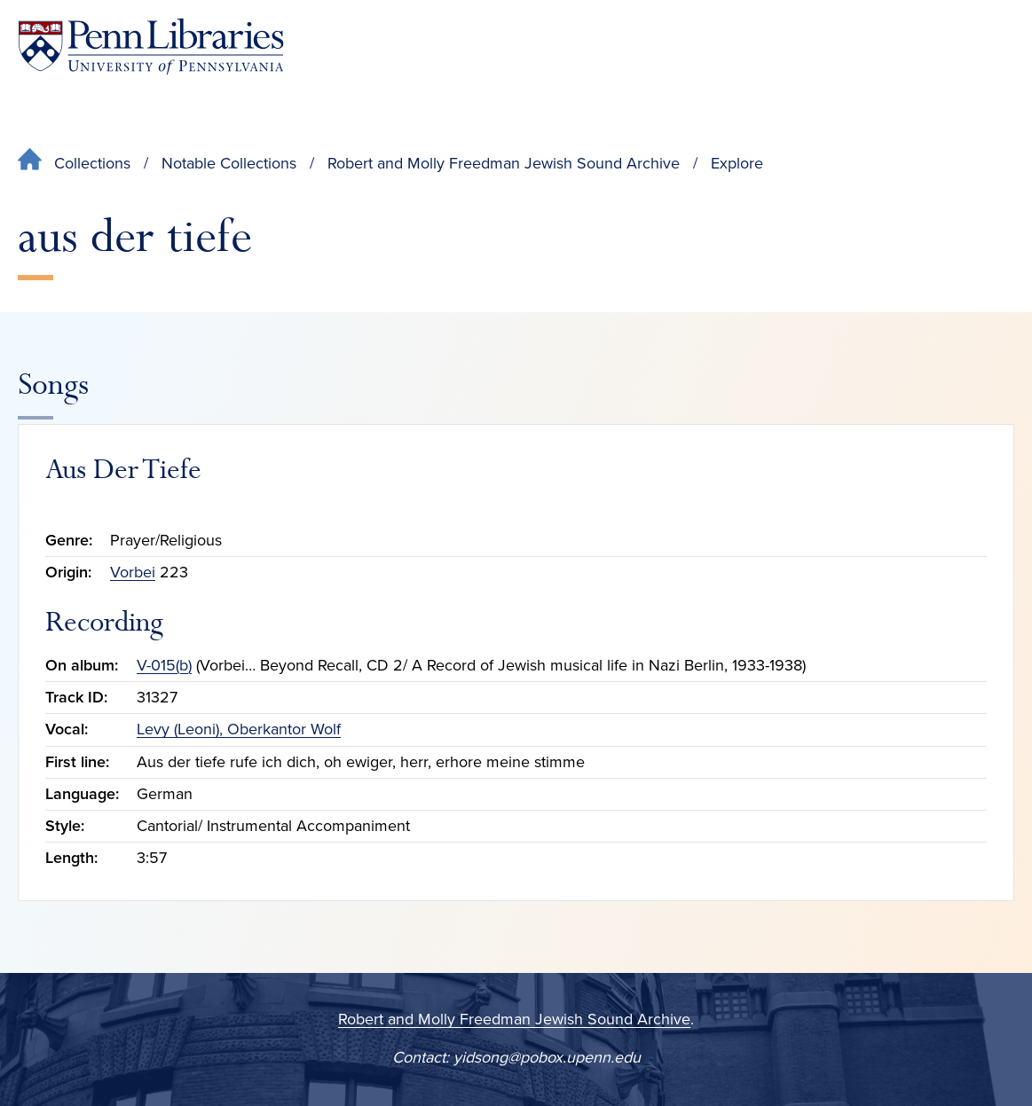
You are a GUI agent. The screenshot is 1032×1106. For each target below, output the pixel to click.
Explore (737, 163)
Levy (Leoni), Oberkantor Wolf (239, 729)
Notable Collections (228, 163)
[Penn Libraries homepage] (151, 46)
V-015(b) (164, 665)
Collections (92, 163)
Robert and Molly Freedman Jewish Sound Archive (503, 163)
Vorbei (132, 572)
